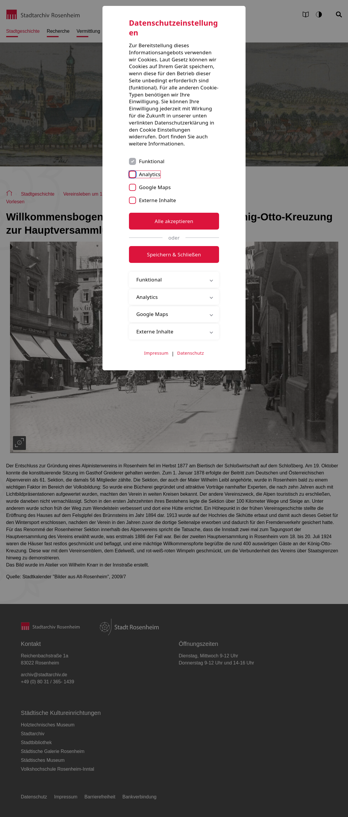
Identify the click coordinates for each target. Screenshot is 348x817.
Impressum (156, 353)
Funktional (152, 161)
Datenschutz (190, 353)
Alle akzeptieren (174, 221)
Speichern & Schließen (174, 254)
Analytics (149, 174)
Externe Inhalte (157, 200)
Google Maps (155, 187)
